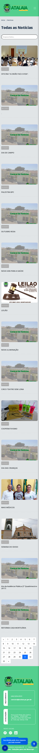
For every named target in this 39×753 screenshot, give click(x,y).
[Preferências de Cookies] (5, 748)
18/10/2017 (5, 384)
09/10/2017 (5, 503)
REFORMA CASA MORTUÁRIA (13, 628)
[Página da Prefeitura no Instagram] (11, 733)
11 (18, 644)
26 (30, 652)
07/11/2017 (5, 69)
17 (14, 648)
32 (30, 657)
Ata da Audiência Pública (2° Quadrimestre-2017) (19, 587)
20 (30, 648)
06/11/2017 (5, 108)
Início (3, 20)
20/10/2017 (5, 345)
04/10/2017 (5, 542)
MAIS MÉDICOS (8, 507)
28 (9, 657)
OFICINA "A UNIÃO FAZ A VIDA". (14, 74)
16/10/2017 (5, 424)
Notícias (10, 20)
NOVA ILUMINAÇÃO (9, 350)
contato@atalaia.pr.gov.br (21, 700)
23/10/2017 (5, 305)
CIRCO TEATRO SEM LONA (12, 389)
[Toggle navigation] (35, 8)
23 (14, 652)
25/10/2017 (5, 266)
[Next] (8, 661)
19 (25, 648)
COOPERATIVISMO (9, 429)
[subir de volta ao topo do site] (35, 750)
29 (14, 657)
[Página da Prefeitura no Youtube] (16, 733)
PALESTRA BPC (7, 192)
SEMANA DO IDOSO (9, 547)
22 (9, 652)
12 (23, 644)
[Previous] (3, 639)
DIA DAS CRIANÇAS (9, 468)
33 (4, 661)
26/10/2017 (5, 187)
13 (28, 644)
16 (9, 648)
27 (4, 657)
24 (20, 652)
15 (4, 648)
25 (25, 652)
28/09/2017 (5, 581)
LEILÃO (4, 310)
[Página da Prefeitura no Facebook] (6, 733)
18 (20, 648)
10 (13, 644)
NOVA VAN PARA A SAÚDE (12, 271)
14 (34, 644)
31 (25, 657)
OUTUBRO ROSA (8, 232)
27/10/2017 (5, 148)
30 (20, 657)
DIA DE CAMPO (7, 153)
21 (4, 652)
